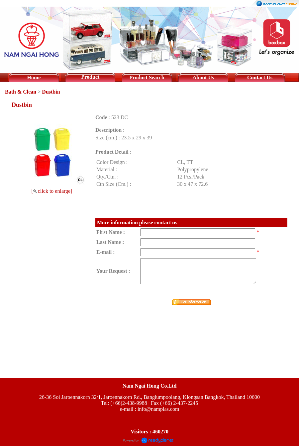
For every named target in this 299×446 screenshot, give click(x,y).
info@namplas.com (158, 409)
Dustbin (51, 92)
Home (34, 77)
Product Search (146, 77)
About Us (203, 77)
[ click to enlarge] (52, 191)
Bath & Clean (20, 92)
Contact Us (259, 77)
